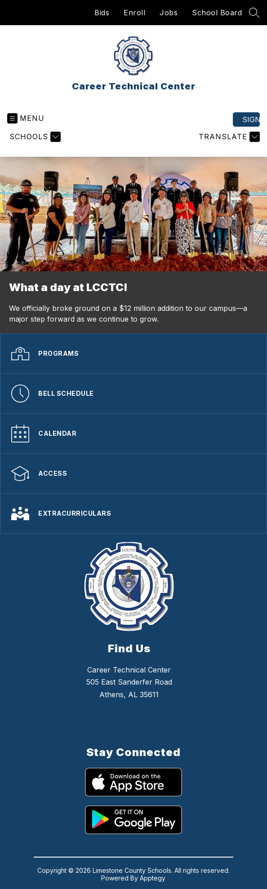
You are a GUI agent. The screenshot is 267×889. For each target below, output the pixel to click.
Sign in (251, 119)
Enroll (134, 12)
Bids (101, 12)
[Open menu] (25, 118)
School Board (217, 12)
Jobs (169, 12)
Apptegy (152, 878)
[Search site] (254, 12)
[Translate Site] (228, 136)
